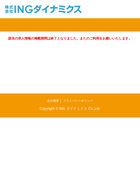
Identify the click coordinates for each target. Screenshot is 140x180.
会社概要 (53, 100)
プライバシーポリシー (78, 100)
